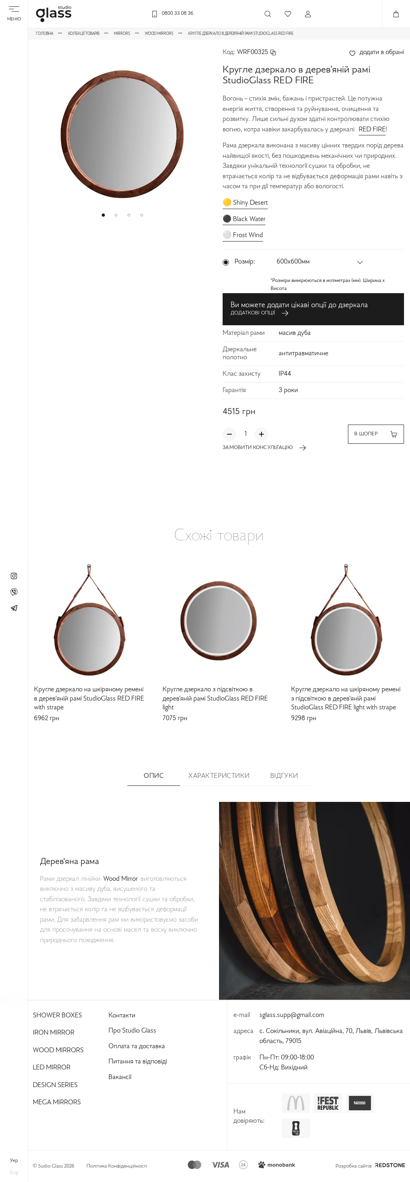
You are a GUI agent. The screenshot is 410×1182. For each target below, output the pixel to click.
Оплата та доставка (137, 1046)
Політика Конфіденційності (116, 1166)
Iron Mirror (53, 1033)
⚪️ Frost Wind (243, 235)
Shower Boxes (57, 1015)
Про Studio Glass (132, 1031)
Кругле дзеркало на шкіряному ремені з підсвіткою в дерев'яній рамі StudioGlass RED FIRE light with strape (345, 698)
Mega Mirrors (57, 1102)
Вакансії (120, 1077)
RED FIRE (372, 129)
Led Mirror (51, 1067)
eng (14, 1173)
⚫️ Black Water (244, 219)
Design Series (55, 1085)
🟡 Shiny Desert (245, 203)
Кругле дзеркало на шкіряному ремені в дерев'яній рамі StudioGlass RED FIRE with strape (89, 698)
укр (14, 1161)
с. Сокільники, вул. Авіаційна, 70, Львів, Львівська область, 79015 (331, 1036)
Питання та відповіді (138, 1061)
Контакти (122, 1015)
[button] (103, 215)
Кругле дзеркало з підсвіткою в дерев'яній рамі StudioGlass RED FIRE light (215, 698)
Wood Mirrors (58, 1050)
